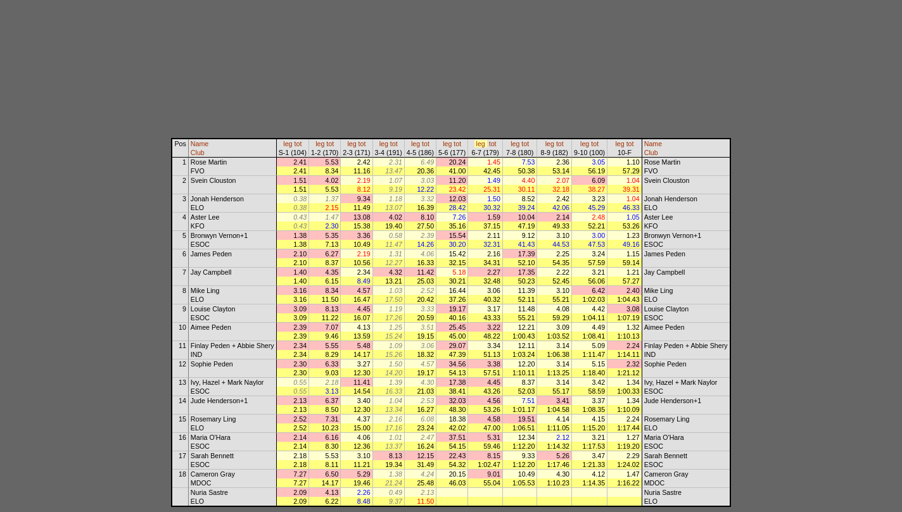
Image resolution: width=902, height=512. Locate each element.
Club (198, 152)
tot (298, 143)
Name (199, 143)
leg (287, 143)
